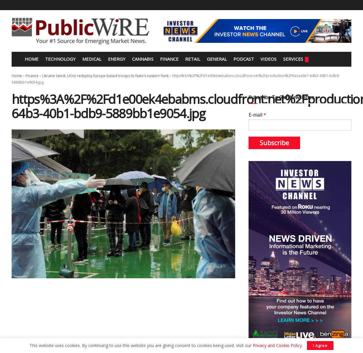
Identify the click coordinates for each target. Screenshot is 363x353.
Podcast (243, 59)
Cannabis (142, 59)
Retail (192, 59)
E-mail (257, 115)
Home (31, 59)
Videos (268, 59)
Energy (116, 59)
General (217, 59)
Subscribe (274, 143)
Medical (91, 59)
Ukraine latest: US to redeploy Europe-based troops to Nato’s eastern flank (105, 75)
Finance (169, 59)
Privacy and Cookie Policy (277, 345)
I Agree (320, 345)
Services (295, 59)
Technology (60, 59)
